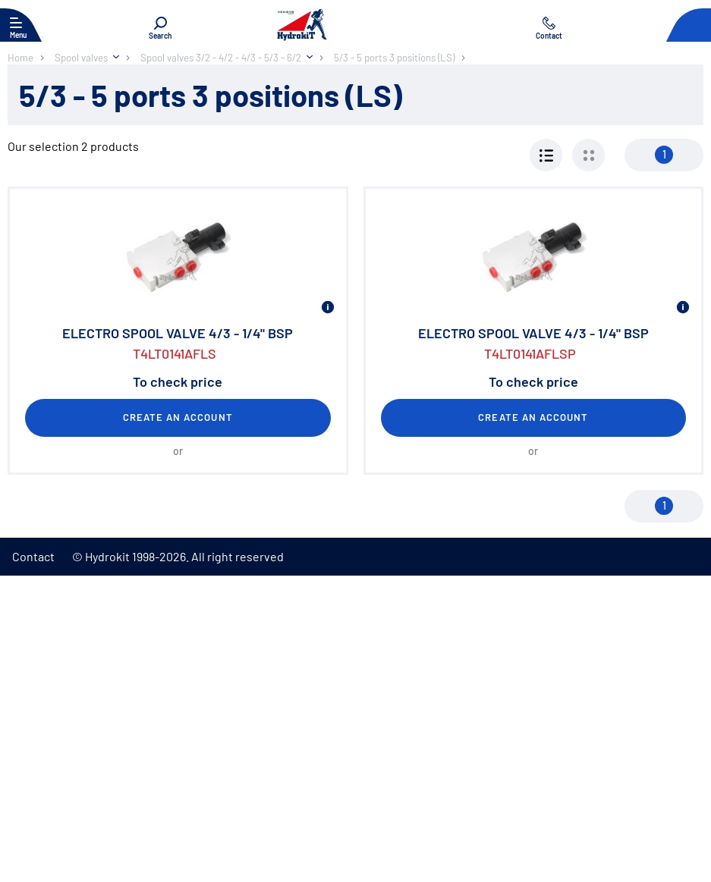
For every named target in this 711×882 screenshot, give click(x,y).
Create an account (178, 417)
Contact (33, 556)
